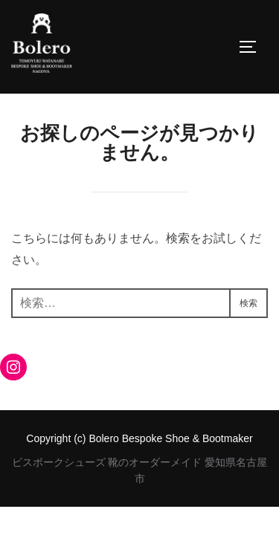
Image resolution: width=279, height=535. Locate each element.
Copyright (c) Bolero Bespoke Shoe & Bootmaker (139, 438)
